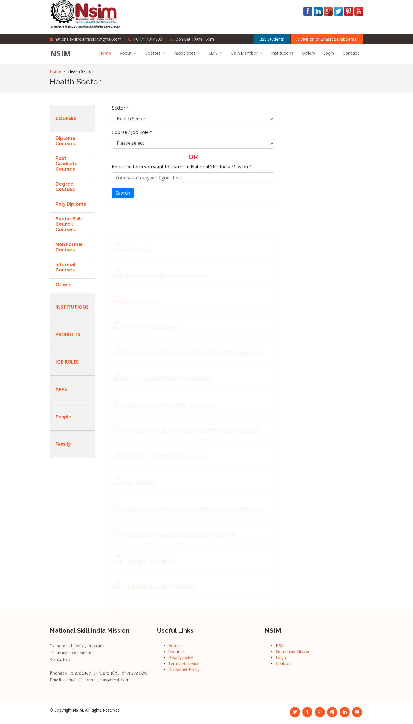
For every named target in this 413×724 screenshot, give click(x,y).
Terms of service (183, 663)
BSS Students (271, 39)
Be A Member (244, 53)
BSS (279, 645)
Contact (350, 53)
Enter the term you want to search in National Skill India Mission (182, 167)
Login (329, 53)
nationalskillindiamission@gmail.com (88, 39)
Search (123, 193)
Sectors (152, 53)
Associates (184, 53)
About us (176, 651)
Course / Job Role (132, 132)
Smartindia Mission (293, 651)
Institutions (282, 53)
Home (105, 53)
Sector (120, 108)
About (126, 53)
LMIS (213, 53)
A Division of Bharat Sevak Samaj (327, 39)
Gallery (308, 53)
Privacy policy (180, 657)
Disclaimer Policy (183, 669)
